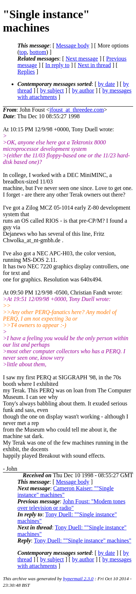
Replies (26, 72)
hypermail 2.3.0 (78, 578)
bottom (38, 52)
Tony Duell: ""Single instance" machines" (82, 540)
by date (106, 84)
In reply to (57, 65)
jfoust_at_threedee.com (77, 110)
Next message (82, 58)
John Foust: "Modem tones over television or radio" (71, 504)
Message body (72, 45)
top (22, 52)
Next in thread (94, 65)
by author (83, 90)
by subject (52, 90)
